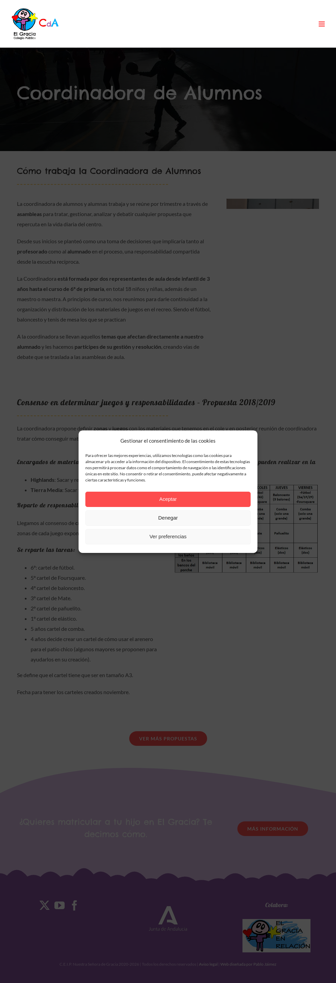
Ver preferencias (167, 536)
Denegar (168, 518)
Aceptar (168, 499)
